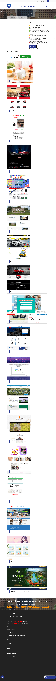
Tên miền (9, 643)
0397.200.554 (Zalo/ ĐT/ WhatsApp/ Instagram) (16, 635)
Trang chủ (10, 17)
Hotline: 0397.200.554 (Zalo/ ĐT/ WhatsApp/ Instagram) (28, 607)
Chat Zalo (31, 48)
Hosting (8, 648)
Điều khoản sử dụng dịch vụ (12, 651)
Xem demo (32, 46)
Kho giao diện (14, 17)
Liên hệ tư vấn (35, 48)
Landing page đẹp (21, 17)
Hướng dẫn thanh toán (11, 653)
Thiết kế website (10, 646)
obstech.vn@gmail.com (11, 629)
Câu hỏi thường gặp (11, 656)
